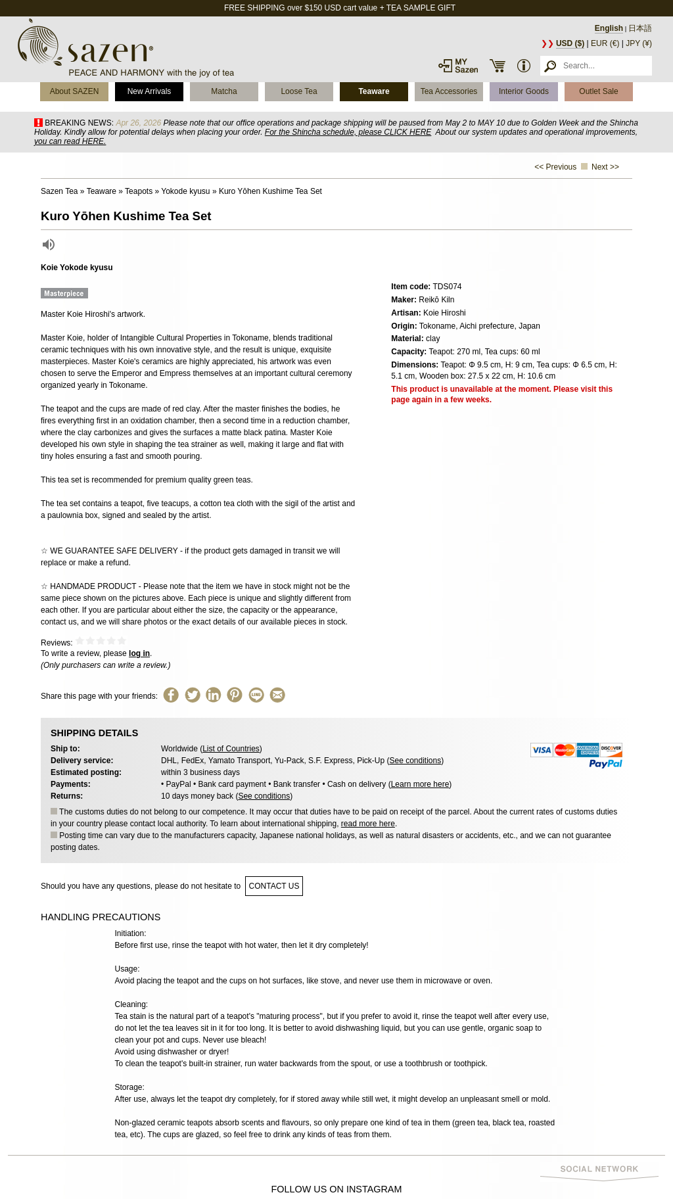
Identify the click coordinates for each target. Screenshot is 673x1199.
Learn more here (420, 784)
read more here (368, 823)
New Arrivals (150, 91)
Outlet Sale (598, 91)
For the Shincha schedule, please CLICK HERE (348, 132)
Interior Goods (524, 91)
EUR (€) (605, 43)
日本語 (640, 28)
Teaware (373, 91)
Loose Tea (299, 91)
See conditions (415, 760)
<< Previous (555, 167)
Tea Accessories (449, 91)
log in (139, 653)
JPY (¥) (639, 43)
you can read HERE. (70, 141)
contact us (274, 886)
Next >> (605, 167)
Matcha (224, 91)
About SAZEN (74, 91)
